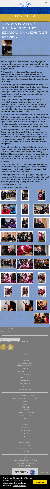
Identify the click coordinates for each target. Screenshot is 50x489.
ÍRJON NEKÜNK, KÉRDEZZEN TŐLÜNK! (25, 460)
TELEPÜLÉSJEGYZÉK (25, 416)
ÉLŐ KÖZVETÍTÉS (25, 434)
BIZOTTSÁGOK (25, 410)
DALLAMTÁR (25, 425)
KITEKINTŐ (25, 369)
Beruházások (43, 473)
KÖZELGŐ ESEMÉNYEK (25, 372)
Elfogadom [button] (40, 482)
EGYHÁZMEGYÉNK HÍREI (25, 363)
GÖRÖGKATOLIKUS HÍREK (25, 366)
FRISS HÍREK (25, 360)
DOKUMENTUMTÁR (25, 431)
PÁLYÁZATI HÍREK (25, 378)
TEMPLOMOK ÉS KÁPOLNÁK (25, 413)
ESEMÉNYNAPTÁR (25, 381)
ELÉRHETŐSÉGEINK (25, 457)
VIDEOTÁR (25, 428)
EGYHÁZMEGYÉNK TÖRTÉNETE (25, 395)
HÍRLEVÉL (25, 386)
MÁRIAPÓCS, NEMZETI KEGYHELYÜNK (25, 398)
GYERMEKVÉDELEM (25, 466)
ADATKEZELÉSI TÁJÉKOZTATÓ (25, 463)
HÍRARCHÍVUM (25, 384)
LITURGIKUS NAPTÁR (25, 443)
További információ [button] (19, 486)
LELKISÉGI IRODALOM (25, 448)
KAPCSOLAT (25, 451)
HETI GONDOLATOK (25, 445)
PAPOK (25, 404)
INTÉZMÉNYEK (25, 407)
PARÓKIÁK (25, 401)
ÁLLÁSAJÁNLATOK (25, 375)
